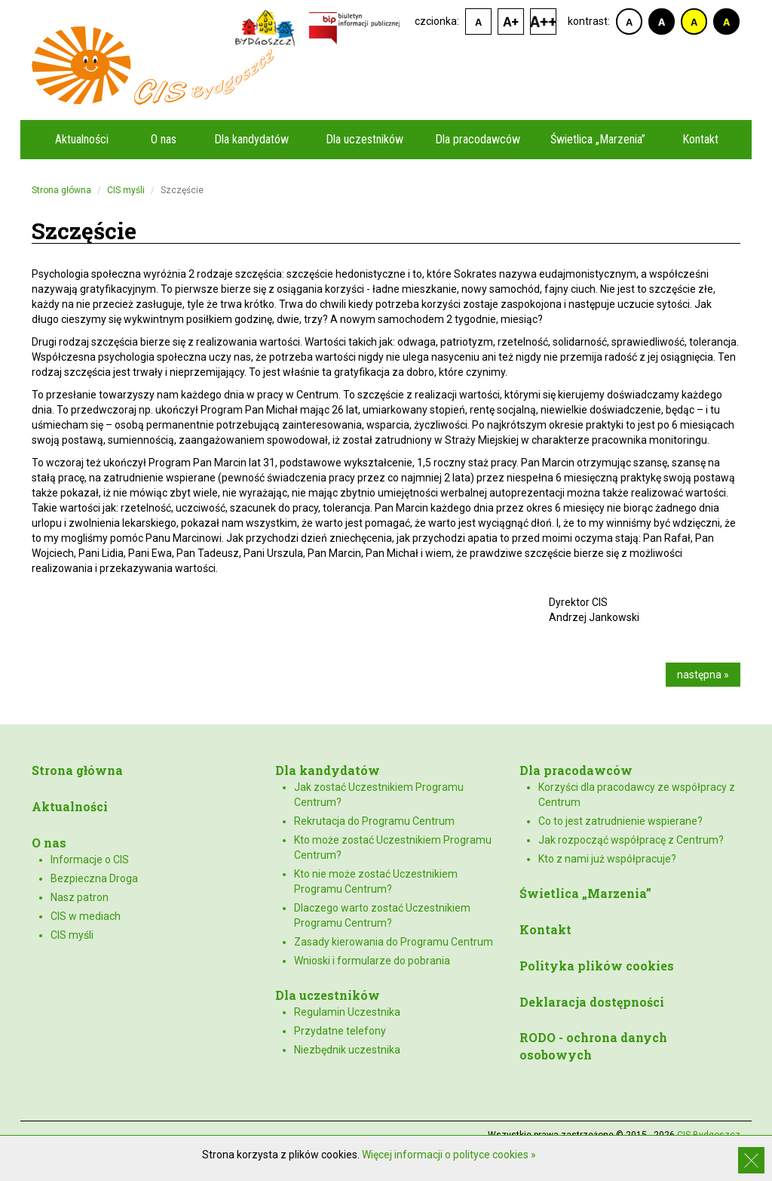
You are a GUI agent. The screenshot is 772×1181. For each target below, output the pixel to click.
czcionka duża (543, 21)
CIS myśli (126, 190)
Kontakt (700, 139)
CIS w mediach (86, 916)
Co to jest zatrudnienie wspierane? (620, 821)
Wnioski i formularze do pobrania (372, 961)
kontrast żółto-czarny (694, 21)
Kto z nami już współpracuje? (607, 859)
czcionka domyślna (478, 21)
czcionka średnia (511, 21)
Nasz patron (80, 897)
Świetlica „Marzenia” (597, 139)
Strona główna (61, 190)
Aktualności (82, 139)
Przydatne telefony (340, 1031)
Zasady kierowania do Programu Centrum (393, 942)
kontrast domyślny (629, 21)
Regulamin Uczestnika (347, 1012)
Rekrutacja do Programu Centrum (374, 821)
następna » (703, 675)
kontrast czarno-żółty (726, 21)
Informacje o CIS (90, 859)
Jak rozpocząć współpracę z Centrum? (631, 840)
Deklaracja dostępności (591, 1002)
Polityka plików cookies (596, 965)
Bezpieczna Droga (94, 878)
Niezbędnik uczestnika (347, 1050)
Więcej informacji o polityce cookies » (449, 1155)
